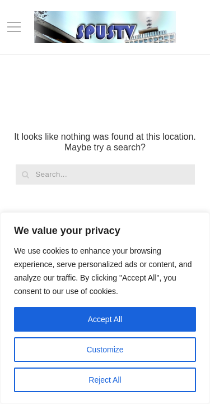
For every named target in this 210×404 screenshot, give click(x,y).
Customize (104, 349)
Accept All (105, 319)
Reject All (104, 379)
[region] (105, 308)
